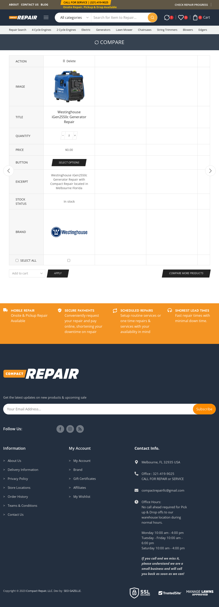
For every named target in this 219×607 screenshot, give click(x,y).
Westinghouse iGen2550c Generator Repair (69, 117)
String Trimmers (167, 30)
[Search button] (152, 17)
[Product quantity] (69, 135)
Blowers (188, 30)
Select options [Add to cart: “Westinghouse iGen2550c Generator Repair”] (69, 162)
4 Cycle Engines (41, 30)
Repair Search (17, 30)
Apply (58, 273)
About (14, 4)
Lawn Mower (124, 30)
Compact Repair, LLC (39, 591)
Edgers (202, 30)
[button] (85, 2)
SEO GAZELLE (72, 591)
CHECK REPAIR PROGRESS (191, 5)
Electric (85, 30)
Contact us (29, 4)
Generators (103, 30)
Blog (44, 4)
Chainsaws (144, 30)
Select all (28, 260)
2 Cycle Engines (66, 30)
